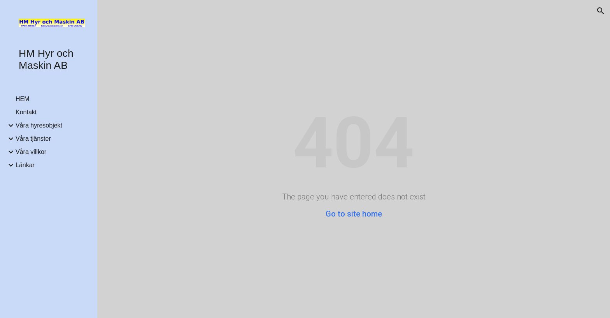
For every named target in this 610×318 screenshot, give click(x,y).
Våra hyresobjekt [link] (39, 125)
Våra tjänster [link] (33, 138)
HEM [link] (23, 99)
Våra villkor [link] (31, 152)
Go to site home (354, 213)
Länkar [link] (25, 165)
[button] (600, 11)
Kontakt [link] (26, 112)
